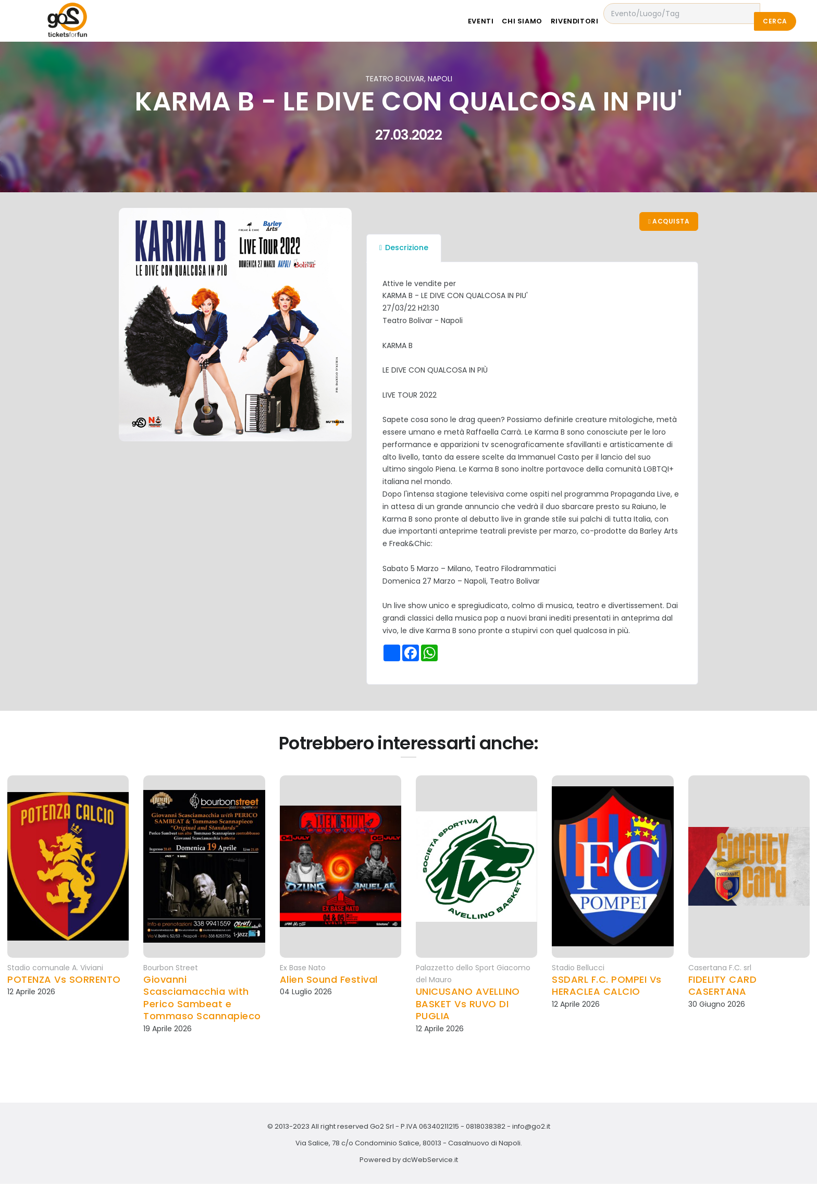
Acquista (667, 222)
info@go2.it (531, 1128)
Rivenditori (595, 21)
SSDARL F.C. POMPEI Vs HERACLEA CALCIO (607, 987)
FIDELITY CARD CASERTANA (722, 987)
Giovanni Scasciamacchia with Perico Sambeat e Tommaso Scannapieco (202, 1000)
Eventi (491, 21)
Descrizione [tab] (403, 249)
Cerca (774, 21)
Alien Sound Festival (329, 981)
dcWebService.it (430, 1162)
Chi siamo (538, 21)
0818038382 (485, 1128)
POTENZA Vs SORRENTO (64, 981)
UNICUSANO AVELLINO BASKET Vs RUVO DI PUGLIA (468, 1005)
